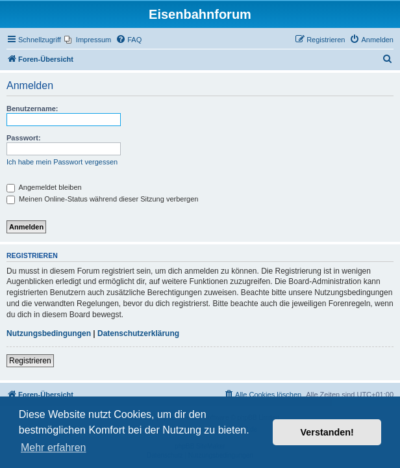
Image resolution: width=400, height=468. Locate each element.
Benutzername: (32, 108)
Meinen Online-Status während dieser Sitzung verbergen (102, 199)
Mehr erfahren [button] (53, 447)
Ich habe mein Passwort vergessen (62, 162)
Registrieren (30, 360)
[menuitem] (87, 39)
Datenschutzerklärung (138, 333)
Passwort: (23, 138)
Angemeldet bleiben (44, 187)
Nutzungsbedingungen (48, 333)
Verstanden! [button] (327, 432)
